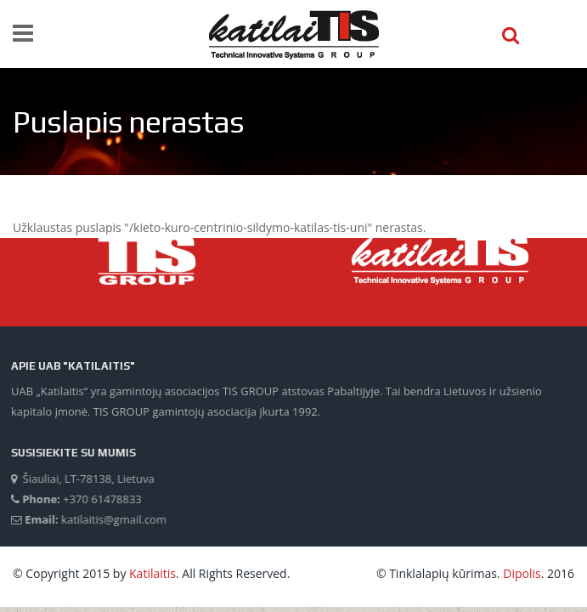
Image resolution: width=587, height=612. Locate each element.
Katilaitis (152, 573)
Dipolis (521, 573)
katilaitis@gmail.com (113, 519)
